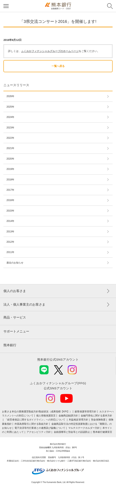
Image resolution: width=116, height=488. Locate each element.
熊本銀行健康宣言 (102, 432)
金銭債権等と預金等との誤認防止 (72, 432)
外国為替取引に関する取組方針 (31, 423)
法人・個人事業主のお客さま (24, 304)
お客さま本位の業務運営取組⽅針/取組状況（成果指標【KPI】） (37, 411)
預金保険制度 (98, 419)
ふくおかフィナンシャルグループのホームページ (50, 51)
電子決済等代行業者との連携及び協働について (39, 428)
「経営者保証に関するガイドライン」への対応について (35, 419)
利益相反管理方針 (78, 419)
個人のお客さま (14, 291)
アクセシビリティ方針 (39, 432)
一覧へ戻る (58, 66)
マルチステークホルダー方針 (84, 428)
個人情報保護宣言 (46, 415)
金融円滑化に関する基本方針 (96, 415)
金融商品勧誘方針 (68, 415)
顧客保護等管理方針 (85, 411)
